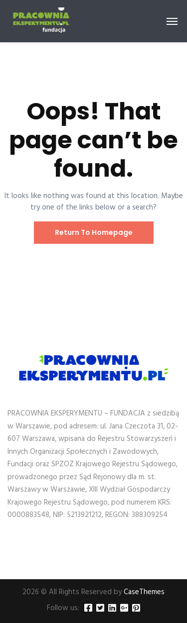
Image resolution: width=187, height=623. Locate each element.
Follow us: (63, 608)
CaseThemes (144, 592)
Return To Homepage (94, 232)
